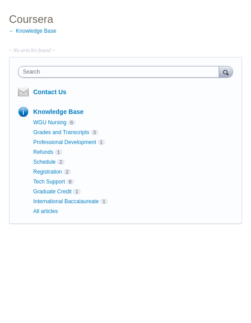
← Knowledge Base (32, 31)
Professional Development (64, 142)
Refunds (43, 152)
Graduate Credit (52, 191)
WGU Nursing (49, 122)
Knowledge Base (58, 111)
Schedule (44, 162)
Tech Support (49, 182)
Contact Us (49, 92)
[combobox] (120, 72)
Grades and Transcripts (61, 132)
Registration (47, 172)
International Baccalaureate (66, 201)
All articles (45, 211)
